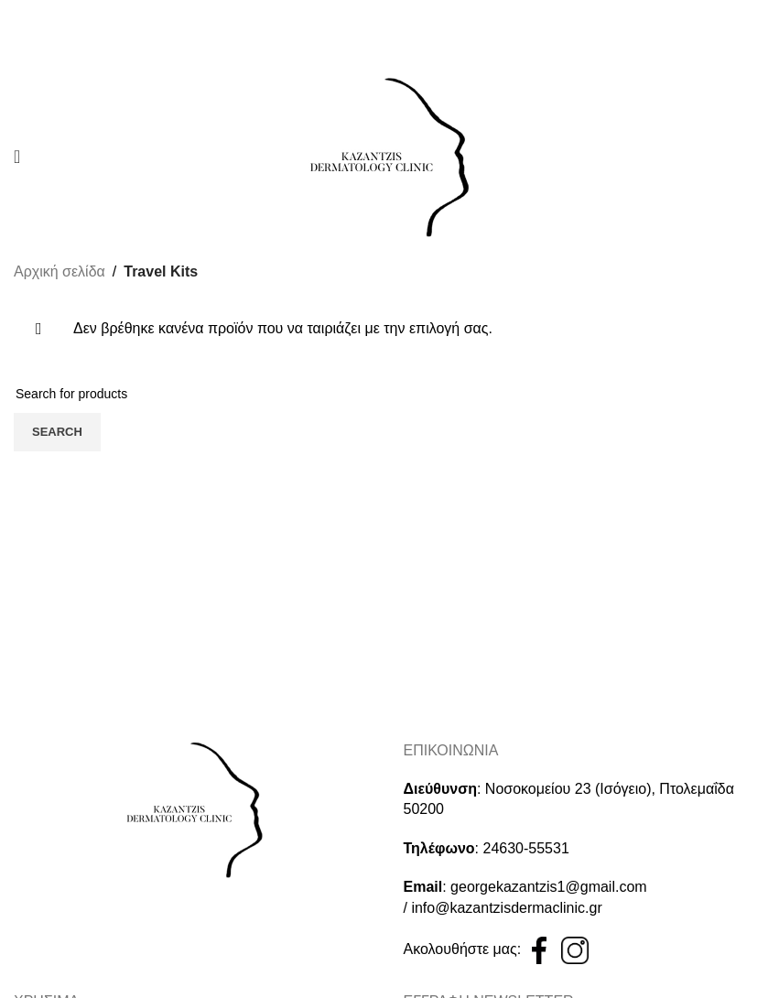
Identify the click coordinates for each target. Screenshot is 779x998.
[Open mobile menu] (17, 156)
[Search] (389, 393)
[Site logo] (390, 155)
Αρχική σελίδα (59, 271)
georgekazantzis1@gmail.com (548, 887)
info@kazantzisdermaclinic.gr (506, 908)
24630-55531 (526, 848)
